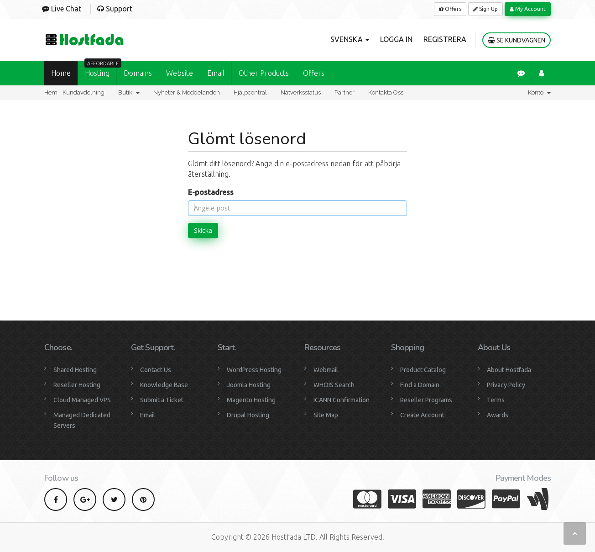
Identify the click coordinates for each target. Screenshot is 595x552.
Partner (344, 92)
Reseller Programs (426, 400)
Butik (129, 92)
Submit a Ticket (161, 400)
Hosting (100, 69)
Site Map (325, 415)
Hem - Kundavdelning (74, 92)
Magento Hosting (251, 400)
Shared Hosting (75, 369)
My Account (528, 9)
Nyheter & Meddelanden (186, 92)
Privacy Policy (506, 385)
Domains (138, 73)
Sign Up (485, 9)
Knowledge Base (164, 385)
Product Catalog (423, 369)
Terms (496, 400)
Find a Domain (419, 385)
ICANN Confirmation (341, 400)
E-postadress (211, 192)
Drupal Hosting (248, 415)
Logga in (396, 39)
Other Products (264, 73)
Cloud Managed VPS (82, 400)
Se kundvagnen (516, 40)
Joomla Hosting (249, 385)
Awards (497, 415)
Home (61, 73)
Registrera (444, 39)
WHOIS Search (334, 385)
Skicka (203, 230)
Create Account (422, 415)
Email (215, 73)
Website (179, 73)
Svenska (349, 39)
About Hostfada (509, 369)
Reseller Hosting (76, 385)
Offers (450, 9)
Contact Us (155, 369)
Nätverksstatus (301, 92)
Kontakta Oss (385, 92)
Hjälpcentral (250, 92)
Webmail (325, 369)
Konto (539, 92)
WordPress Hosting (254, 369)
